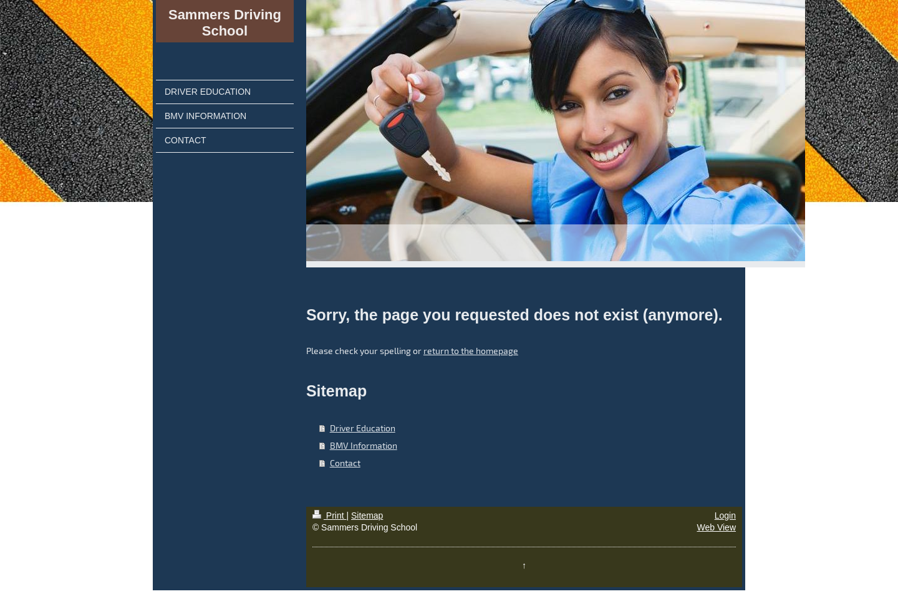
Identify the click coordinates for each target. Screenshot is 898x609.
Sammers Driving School (224, 23)
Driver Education (362, 428)
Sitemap (367, 515)
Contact (345, 463)
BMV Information (363, 445)
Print (329, 515)
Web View (716, 527)
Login (725, 515)
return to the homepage (470, 350)
